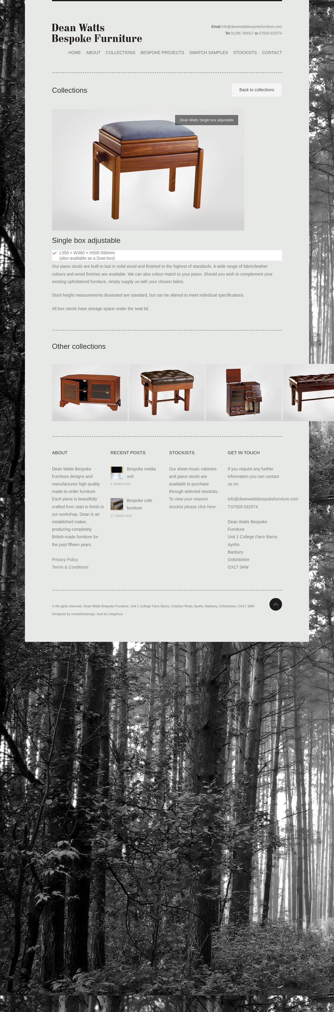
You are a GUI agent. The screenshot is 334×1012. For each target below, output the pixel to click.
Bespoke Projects (162, 52)
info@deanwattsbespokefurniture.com (263, 499)
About (93, 52)
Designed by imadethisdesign (73, 614)
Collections (120, 52)
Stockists (245, 52)
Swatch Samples (208, 52)
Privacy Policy (65, 559)
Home (74, 52)
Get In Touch (244, 452)
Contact (272, 52)
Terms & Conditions (70, 567)
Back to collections (256, 89)
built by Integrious (110, 614)
